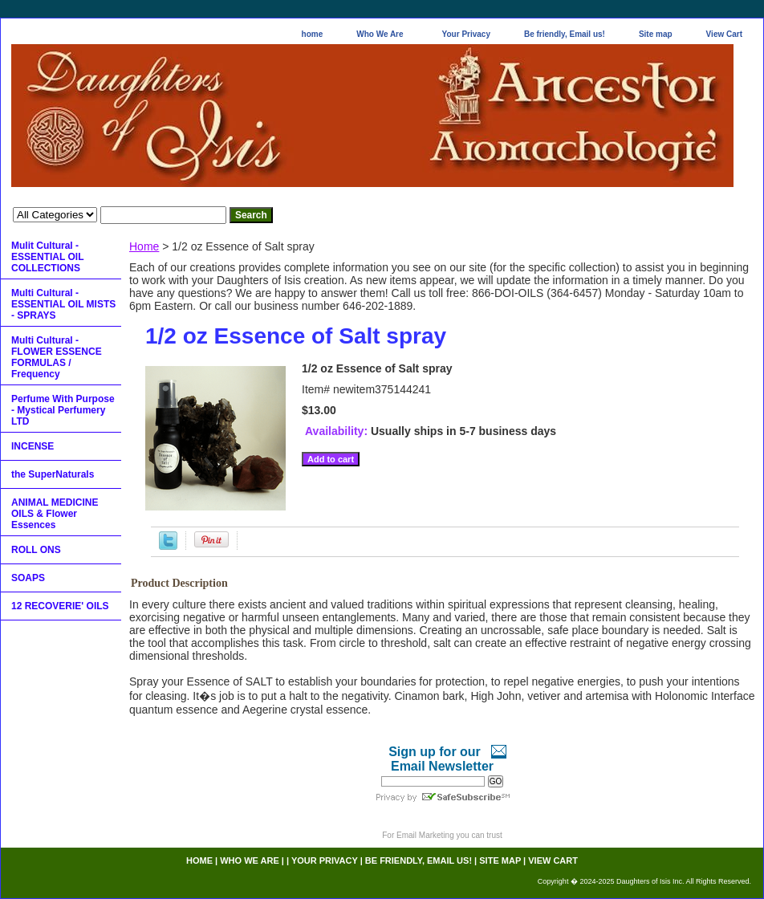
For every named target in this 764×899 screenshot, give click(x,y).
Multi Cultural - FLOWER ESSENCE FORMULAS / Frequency (56, 357)
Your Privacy (466, 34)
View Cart (724, 34)
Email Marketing (425, 835)
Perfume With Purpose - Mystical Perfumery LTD (63, 410)
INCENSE (32, 446)
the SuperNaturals (52, 474)
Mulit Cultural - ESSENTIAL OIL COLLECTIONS (47, 257)
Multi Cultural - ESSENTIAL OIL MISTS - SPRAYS (63, 304)
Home (144, 246)
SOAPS (28, 578)
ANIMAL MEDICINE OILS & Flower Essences (54, 514)
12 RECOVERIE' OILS (60, 606)
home (312, 34)
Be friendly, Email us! (564, 34)
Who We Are (379, 34)
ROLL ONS (36, 549)
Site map (656, 34)
